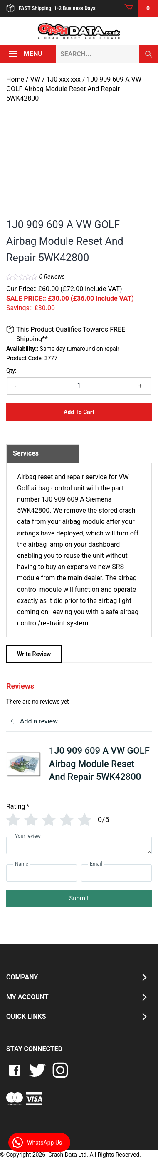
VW (35, 79)
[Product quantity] (79, 386)
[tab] (42, 453)
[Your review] (79, 845)
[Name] (41, 873)
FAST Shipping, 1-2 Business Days (51, 8)
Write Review (34, 654)
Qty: (11, 370)
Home (15, 79)
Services (26, 453)
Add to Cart (79, 412)
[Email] (116, 873)
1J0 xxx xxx (64, 79)
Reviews (52, 276)
